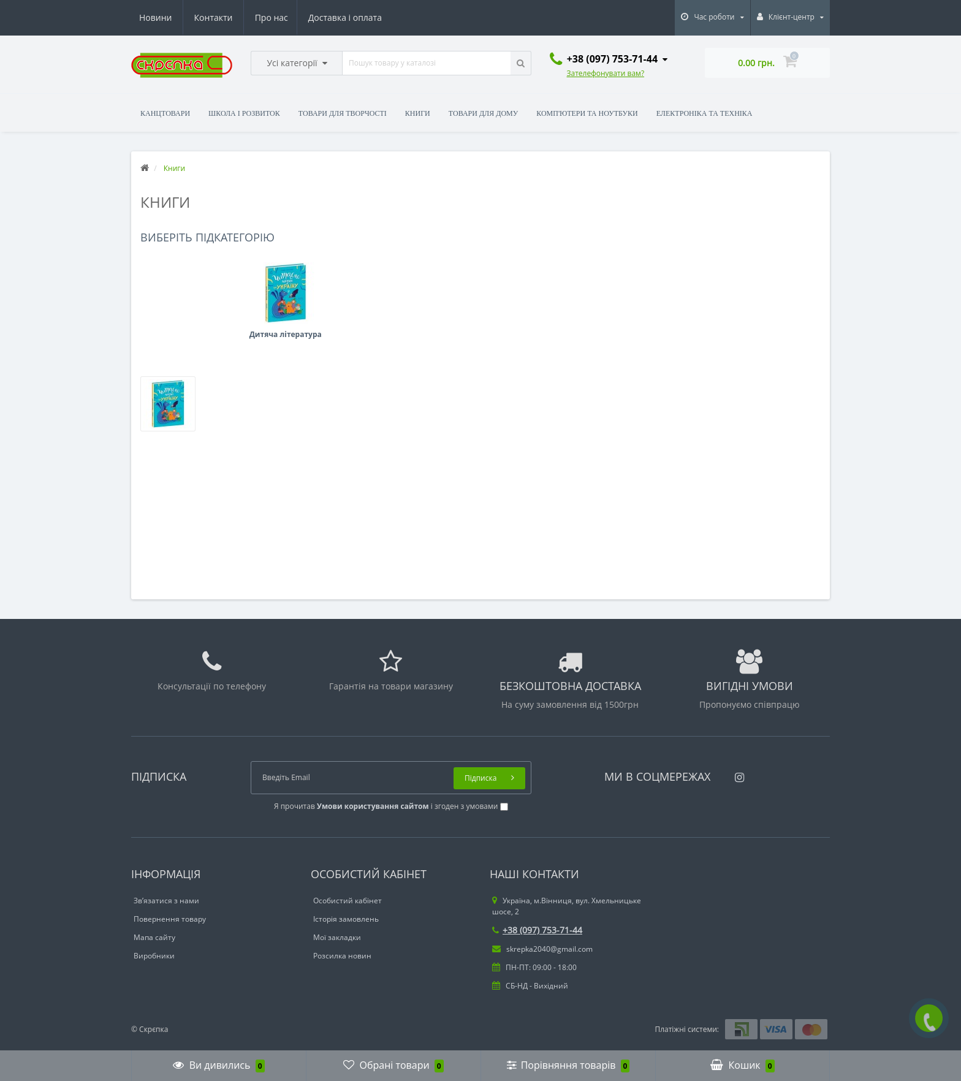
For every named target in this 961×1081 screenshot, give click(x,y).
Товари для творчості (342, 113)
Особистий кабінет (347, 900)
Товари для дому (483, 113)
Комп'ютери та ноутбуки (586, 113)
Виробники (154, 955)
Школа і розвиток (244, 113)
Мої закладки (337, 937)
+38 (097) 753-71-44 (537, 930)
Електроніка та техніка (704, 113)
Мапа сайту (154, 937)
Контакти (364, 17)
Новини (307, 17)
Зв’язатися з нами (166, 900)
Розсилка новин (342, 955)
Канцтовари (165, 113)
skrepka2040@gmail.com (542, 949)
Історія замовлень (346, 919)
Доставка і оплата (231, 17)
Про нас (155, 17)
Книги (417, 113)
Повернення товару (170, 919)
